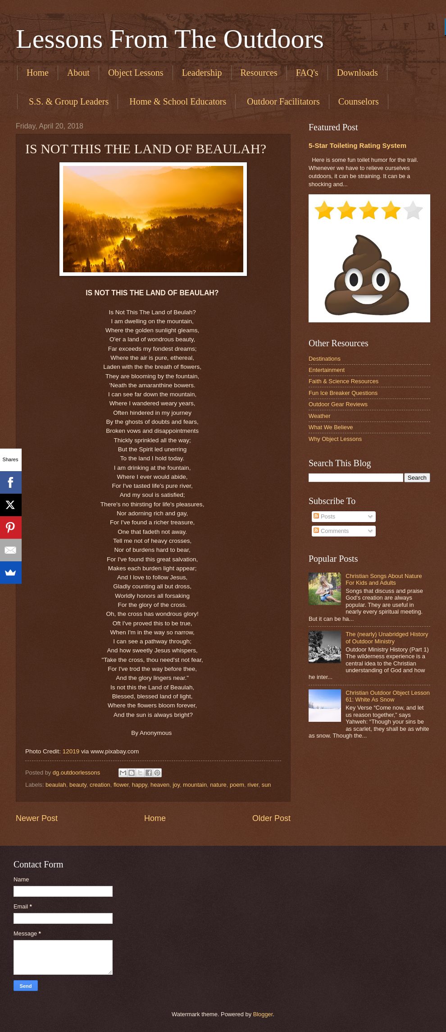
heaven (159, 784)
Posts (324, 516)
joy (176, 784)
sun (266, 784)
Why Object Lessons (335, 439)
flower (121, 784)
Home (38, 73)
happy (139, 784)
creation (100, 784)
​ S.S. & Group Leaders (68, 101)
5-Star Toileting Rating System (357, 145)
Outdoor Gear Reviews (338, 404)
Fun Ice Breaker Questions (343, 393)
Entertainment (327, 370)
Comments (331, 530)
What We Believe (331, 427)
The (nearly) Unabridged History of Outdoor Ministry (387, 637)
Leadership (202, 73)
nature (218, 784)
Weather (319, 416)
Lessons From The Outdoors (170, 39)
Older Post (271, 818)
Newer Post (37, 818)
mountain (195, 784)
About (78, 73)
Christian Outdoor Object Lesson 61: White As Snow (388, 696)
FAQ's (307, 73)
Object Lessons (136, 73)
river (252, 784)
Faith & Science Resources (343, 381)
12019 (71, 751)
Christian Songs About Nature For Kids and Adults (384, 579)
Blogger (263, 1014)
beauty (77, 784)
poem (237, 784)
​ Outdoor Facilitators (282, 101)
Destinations (325, 358)
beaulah (56, 784)
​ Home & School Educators (176, 101)
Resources (259, 73)
